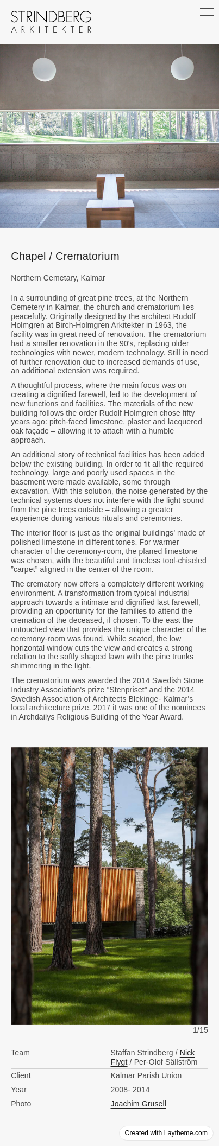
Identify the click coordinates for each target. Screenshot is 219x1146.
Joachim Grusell (138, 1103)
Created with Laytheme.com (166, 1133)
